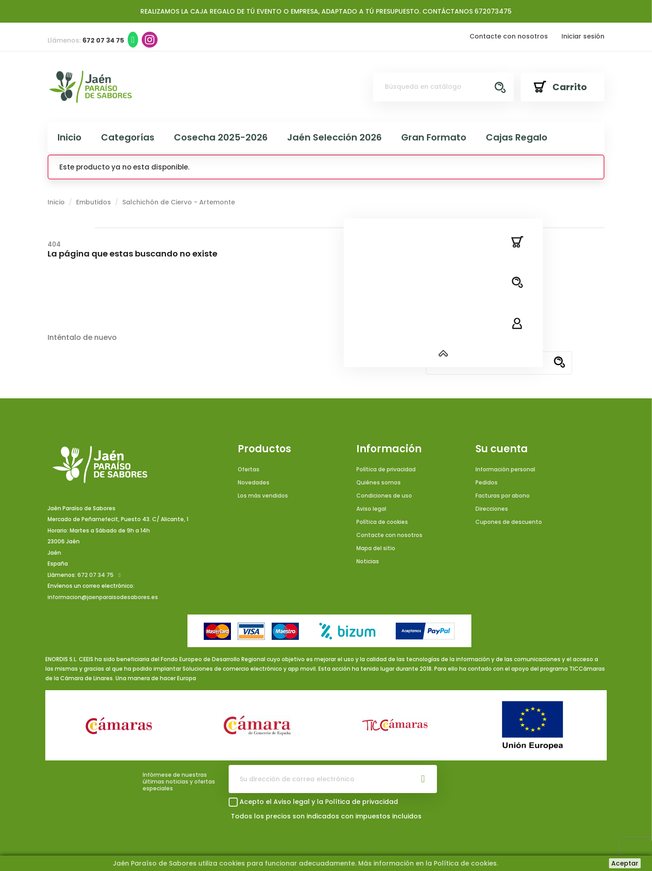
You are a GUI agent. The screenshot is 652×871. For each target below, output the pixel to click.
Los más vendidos (263, 495)
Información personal (505, 469)
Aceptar (624, 863)
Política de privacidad (386, 469)
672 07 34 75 (95, 575)
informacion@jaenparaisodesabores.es (103, 597)
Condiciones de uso (384, 495)
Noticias (367, 561)
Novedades (253, 482)
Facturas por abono (502, 495)
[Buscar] (443, 87)
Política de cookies (382, 522)
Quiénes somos (378, 482)
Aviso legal (371, 509)
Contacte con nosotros (509, 36)
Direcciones (491, 509)
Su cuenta (501, 449)
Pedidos (486, 482)
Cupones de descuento (508, 522)
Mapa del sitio (375, 548)
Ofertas (248, 469)
